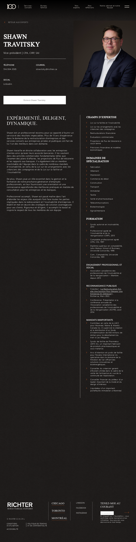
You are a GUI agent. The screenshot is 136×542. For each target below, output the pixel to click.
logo (61, 5)
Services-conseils (28, 6)
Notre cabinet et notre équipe (110, 6)
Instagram (81, 513)
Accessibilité (12, 529)
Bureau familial (44, 6)
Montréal (59, 518)
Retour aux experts (18, 22)
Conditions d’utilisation (13, 525)
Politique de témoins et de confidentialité (37, 525)
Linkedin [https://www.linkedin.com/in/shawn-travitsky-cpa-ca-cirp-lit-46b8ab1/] (7, 83)
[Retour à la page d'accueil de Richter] (20, 506)
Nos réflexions (89, 6)
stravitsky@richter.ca (46, 69)
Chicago (58, 503)
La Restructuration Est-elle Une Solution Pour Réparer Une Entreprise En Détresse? (106, 291)
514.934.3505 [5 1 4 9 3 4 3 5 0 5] (10, 69)
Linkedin (80, 503)
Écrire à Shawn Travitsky (35, 100)
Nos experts (76, 6)
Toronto (58, 510)
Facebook (81, 508)
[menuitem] (28, 6)
